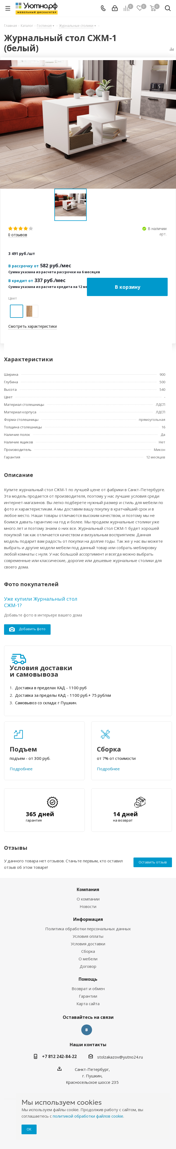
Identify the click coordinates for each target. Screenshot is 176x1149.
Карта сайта (88, 1003)
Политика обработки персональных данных (88, 928)
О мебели (88, 958)
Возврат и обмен (88, 988)
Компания (88, 889)
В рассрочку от (23, 265)
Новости (88, 906)
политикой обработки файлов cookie (88, 1116)
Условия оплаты (88, 936)
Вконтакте (86, 1029)
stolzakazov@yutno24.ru (120, 1057)
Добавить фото (27, 629)
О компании (88, 899)
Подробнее (21, 768)
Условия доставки (88, 943)
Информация (88, 919)
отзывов (17, 235)
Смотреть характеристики (32, 326)
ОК (29, 1129)
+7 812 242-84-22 (59, 1056)
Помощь (88, 979)
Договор (88, 966)
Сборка (88, 951)
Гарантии (88, 996)
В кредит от (20, 280)
